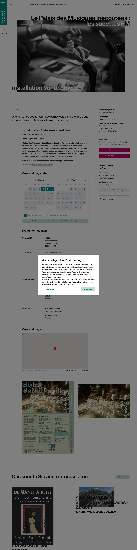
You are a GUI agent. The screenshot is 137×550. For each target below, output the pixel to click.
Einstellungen (49, 289)
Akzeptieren (88, 289)
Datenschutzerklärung (65, 284)
